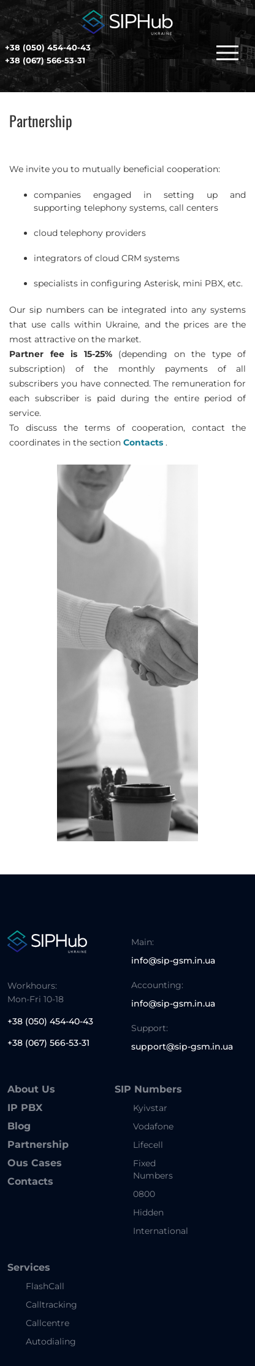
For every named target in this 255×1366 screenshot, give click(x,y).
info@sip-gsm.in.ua (173, 960)
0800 (144, 1193)
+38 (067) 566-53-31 (45, 60)
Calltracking (51, 1304)
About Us (31, 1089)
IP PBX (24, 1107)
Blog (19, 1126)
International (160, 1230)
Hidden (148, 1212)
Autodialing (51, 1341)
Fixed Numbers (153, 1169)
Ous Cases (34, 1163)
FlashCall (45, 1286)
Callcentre (47, 1323)
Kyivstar (150, 1107)
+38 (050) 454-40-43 (48, 47)
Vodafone (153, 1126)
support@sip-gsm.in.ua (182, 1046)
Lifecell (148, 1144)
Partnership (38, 1144)
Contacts (143, 442)
